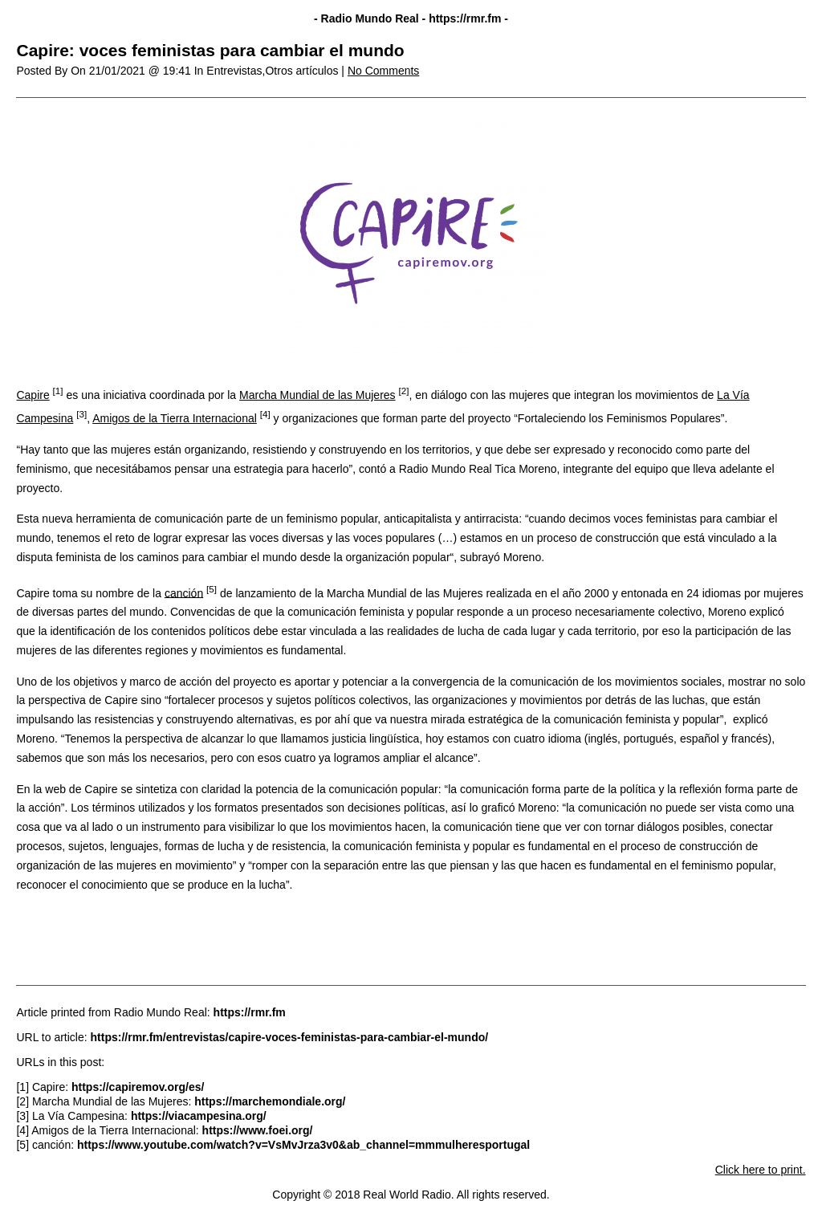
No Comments (383, 70)
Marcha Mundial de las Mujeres (317, 395)
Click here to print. (760, 1169)
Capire (32, 395)
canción (184, 592)
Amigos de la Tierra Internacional (174, 418)
